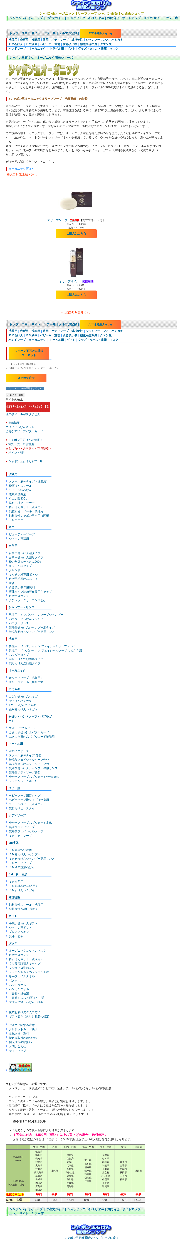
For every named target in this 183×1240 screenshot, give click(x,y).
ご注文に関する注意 (22, 1025)
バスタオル (16, 980)
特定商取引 (23, 1037)
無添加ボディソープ (22, 827)
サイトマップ (131, 18)
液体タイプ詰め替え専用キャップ (30, 591)
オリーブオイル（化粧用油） (27, 682)
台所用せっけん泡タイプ (24, 553)
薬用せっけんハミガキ (23, 709)
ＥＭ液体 (31, 44)
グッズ (13, 943)
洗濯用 (13, 39)
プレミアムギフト (20, 931)
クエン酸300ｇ (18, 498)
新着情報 (14, 422)
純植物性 (77, 39)
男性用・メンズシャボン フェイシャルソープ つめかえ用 (45, 650)
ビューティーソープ (22, 534)
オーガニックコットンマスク (27, 950)
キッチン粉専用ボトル (23, 574)
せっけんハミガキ (20, 700)
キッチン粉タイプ (20, 565)
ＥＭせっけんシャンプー (24, 854)
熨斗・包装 (16, 936)
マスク (114, 48)
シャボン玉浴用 (19, 538)
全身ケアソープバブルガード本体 (30, 822)
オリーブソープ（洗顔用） (26, 677)
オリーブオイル (76, 281)
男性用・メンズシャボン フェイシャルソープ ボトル (42, 646)
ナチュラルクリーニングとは (27, 600)
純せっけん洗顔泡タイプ (24, 663)
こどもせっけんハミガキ (24, 696)
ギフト (71, 48)
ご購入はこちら (76, 233)
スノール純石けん (20, 490)
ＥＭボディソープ (20, 835)
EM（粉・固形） (19, 874)
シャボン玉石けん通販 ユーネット (29, 353)
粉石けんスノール (20, 485)
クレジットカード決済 (23, 1029)
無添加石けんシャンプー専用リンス (32, 631)
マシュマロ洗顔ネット (23, 967)
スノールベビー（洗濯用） (26, 804)
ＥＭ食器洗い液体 (20, 850)
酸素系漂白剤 (88, 44)
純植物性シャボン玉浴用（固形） (30, 515)
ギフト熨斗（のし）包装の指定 (29, 1016)
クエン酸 (106, 44)
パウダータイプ (19, 654)
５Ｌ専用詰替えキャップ (24, 963)
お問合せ (113, 18)
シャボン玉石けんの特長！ (25, 439)
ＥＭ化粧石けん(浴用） (23, 885)
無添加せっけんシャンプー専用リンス (33, 768)
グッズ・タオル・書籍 (92, 48)
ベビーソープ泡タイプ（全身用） (30, 799)
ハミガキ (117, 39)
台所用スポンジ (19, 595)
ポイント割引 (17, 452)
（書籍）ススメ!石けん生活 (26, 997)
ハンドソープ (17, 48)
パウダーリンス (19, 623)
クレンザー (16, 570)
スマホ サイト (153, 18)
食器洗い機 (70, 44)
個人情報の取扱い (20, 1042)
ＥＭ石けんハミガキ (22, 890)
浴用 (46, 39)
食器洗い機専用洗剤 (22, 587)
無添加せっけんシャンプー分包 (29, 763)
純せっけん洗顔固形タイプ (26, 659)
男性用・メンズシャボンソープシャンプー (36, 614)
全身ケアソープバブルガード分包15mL (34, 776)
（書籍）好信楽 (19, 993)
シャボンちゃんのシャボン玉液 (29, 972)
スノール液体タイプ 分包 (25, 755)
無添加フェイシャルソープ (26, 831)
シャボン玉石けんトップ (26, 18)
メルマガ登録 (68, 33)
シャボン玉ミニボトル (23, 781)
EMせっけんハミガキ (22, 705)
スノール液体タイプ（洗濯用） (29, 481)
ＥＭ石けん (16, 44)
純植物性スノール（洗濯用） (27, 511)
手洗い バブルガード (22, 728)
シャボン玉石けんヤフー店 (25, 461)
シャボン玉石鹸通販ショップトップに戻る (91, 1236)
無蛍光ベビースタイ (22, 808)
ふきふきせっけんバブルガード (29, 732)
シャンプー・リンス (21, 607)
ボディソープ (60, 39)
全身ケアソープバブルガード (24, 431)
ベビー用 (45, 44)
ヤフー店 (172, 18)
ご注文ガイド (55, 18)
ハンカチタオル (19, 989)
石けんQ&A (96, 18)
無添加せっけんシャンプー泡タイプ (32, 627)
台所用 (24, 39)
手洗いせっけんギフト (20, 427)
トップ (13, 33)
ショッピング (76, 18)
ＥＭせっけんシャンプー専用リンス (32, 858)
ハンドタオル (17, 984)
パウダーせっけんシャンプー (27, 618)
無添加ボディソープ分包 (24, 772)
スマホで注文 (26, 378)
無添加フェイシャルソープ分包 (29, 759)
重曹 (57, 44)
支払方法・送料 (19, 1033)
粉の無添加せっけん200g (25, 561)
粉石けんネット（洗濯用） (26, 507)
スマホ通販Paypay (100, 33)
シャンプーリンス (97, 39)
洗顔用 (35, 39)
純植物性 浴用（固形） (23, 908)
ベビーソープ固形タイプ (24, 795)
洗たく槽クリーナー (22, 502)
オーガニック (37, 48)
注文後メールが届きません (28, 413)
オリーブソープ (63, 220)
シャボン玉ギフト (20, 927)
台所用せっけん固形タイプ (26, 557)
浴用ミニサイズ (19, 751)
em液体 (13, 842)
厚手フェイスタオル (22, 976)
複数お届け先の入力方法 (24, 1012)
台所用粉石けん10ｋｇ (23, 578)
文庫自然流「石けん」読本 (26, 1002)
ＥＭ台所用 (16, 519)
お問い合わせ (17, 1046)
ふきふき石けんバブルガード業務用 (32, 736)
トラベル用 (56, 48)
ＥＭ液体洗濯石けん (22, 867)
